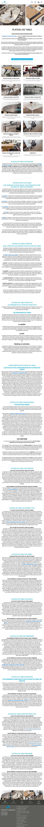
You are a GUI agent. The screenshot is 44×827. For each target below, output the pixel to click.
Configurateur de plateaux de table (23, 811)
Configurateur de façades (21, 809)
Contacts (18, 814)
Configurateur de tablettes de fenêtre (23, 812)
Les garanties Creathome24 (21, 818)
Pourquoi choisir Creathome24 (22, 815)
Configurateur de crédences (21, 808)
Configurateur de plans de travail (22, 806)
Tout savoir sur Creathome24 (22, 821)
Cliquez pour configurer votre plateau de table (22, 59)
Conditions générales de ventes (22, 824)
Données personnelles (21, 826)
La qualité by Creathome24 (21, 817)
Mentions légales (20, 823)
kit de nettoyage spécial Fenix (32, 729)
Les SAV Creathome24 (20, 820)
